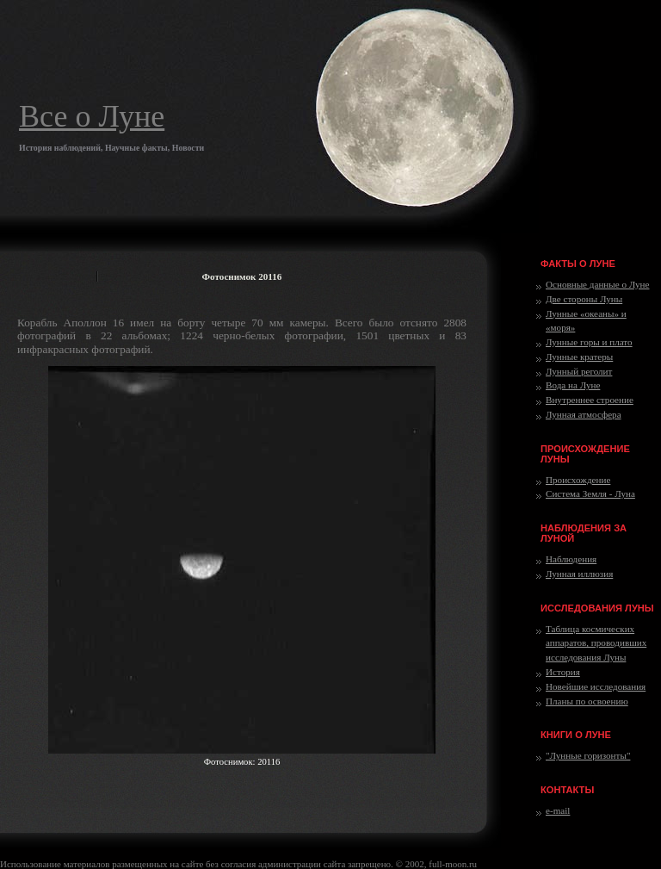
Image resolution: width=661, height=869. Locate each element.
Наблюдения (571, 559)
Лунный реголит (579, 371)
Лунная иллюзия (579, 573)
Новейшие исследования (596, 686)
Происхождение (578, 480)
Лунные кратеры (579, 356)
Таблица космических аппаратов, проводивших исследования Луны (596, 643)
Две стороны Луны (584, 299)
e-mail (558, 810)
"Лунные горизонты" (588, 755)
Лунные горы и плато (589, 342)
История (563, 672)
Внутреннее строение (589, 399)
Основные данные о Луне (597, 284)
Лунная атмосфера (583, 414)
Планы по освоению (587, 701)
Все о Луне (91, 116)
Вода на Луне (573, 385)
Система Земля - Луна (590, 493)
